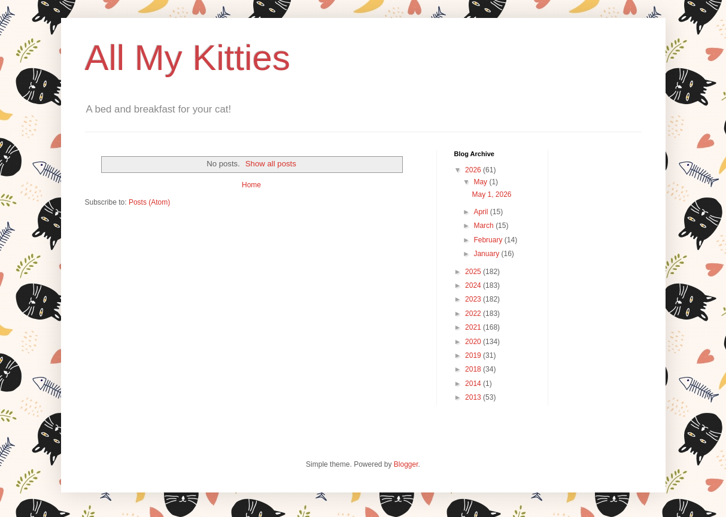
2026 (474, 170)
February (488, 240)
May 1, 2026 (491, 194)
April (481, 212)
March (484, 225)
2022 (474, 313)
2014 (474, 383)
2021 (474, 327)
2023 (474, 299)
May (481, 182)
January (487, 254)
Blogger (406, 464)
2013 (474, 397)
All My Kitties (187, 58)
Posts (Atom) (149, 202)
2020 (474, 341)
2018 (474, 369)
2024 (474, 285)
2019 (474, 355)
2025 (474, 271)
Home (251, 185)
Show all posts (270, 163)
